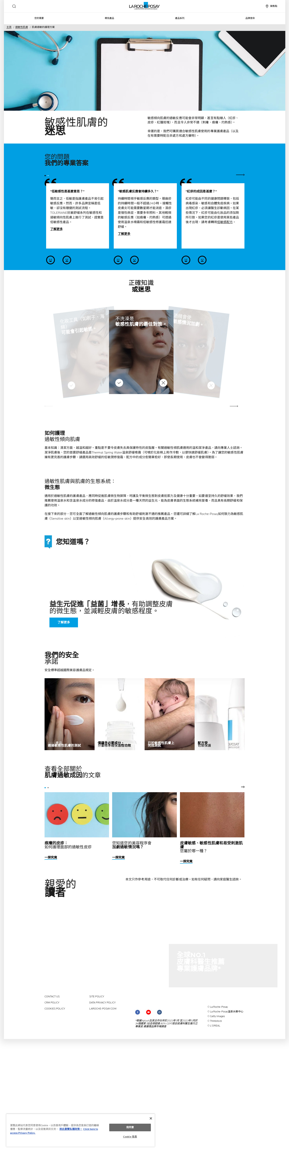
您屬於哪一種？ (211, 847)
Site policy (96, 996)
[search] (14, 6)
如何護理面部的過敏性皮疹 (68, 845)
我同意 (130, 1127)
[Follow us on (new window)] (137, 1012)
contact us (52, 996)
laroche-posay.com (102, 1008)
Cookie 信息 (130, 1136)
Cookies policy (55, 1008)
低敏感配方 (225, 222)
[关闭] (151, 1118)
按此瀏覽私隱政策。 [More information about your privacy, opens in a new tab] (70, 1129)
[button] (234, 406)
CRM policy (52, 1002)
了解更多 (56, 229)
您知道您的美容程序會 (131, 845)
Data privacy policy (102, 1002)
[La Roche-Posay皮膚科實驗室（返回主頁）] (144, 6)
